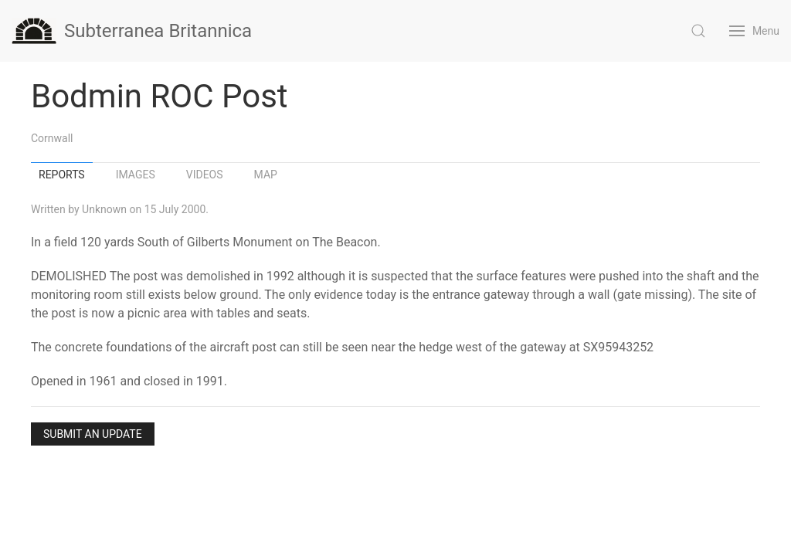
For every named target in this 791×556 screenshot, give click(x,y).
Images (135, 174)
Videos (204, 174)
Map (265, 174)
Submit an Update (92, 434)
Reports (62, 174)
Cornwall (52, 138)
